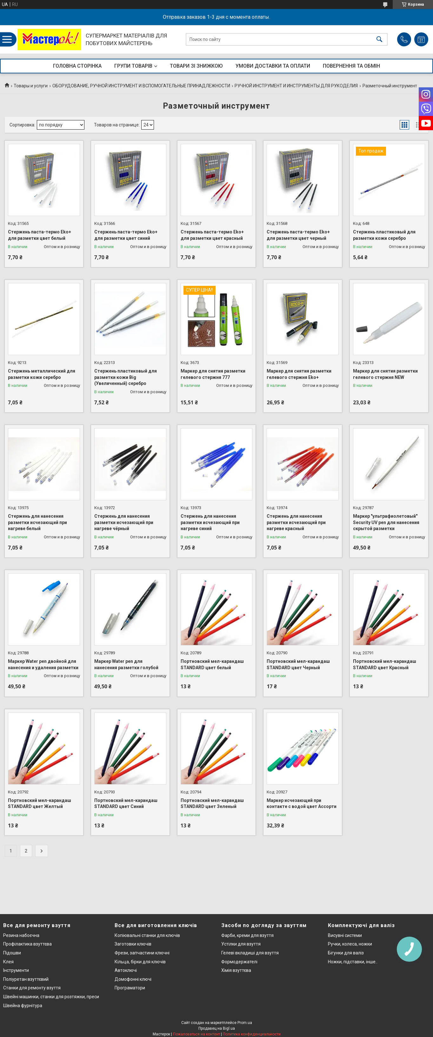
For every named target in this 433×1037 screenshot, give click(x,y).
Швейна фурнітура (22, 1005)
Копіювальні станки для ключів (147, 935)
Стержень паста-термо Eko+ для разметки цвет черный (298, 235)
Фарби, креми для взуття (247, 935)
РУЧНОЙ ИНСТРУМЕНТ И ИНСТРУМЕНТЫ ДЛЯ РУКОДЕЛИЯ (296, 85)
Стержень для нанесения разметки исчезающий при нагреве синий (210, 522)
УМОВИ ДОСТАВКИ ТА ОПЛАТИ (273, 66)
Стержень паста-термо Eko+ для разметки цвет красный (212, 235)
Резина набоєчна (21, 935)
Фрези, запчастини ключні (142, 952)
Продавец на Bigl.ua (216, 1028)
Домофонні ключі (133, 979)
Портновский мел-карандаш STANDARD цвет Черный (298, 664)
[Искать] (379, 39)
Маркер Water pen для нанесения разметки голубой (126, 664)
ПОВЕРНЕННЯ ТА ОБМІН (351, 66)
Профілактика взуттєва (27, 943)
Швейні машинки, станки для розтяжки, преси (51, 996)
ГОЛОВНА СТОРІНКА (77, 66)
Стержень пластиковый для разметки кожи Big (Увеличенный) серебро (125, 377)
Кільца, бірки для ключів (140, 961)
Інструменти (16, 970)
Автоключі (126, 970)
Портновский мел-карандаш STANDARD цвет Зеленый (212, 803)
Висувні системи (345, 935)
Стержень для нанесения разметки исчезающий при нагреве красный (296, 522)
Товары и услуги (31, 85)
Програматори (130, 987)
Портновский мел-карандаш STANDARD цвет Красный (384, 664)
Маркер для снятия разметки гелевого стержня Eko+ (299, 374)
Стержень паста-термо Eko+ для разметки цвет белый (39, 235)
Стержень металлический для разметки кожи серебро (41, 374)
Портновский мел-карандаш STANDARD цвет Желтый (39, 803)
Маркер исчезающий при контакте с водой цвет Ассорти (301, 803)
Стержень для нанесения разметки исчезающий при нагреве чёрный (123, 522)
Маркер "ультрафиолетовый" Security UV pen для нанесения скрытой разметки (386, 522)
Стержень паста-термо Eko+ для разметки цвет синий (125, 235)
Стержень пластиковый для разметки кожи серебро (384, 235)
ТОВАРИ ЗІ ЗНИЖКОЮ (196, 66)
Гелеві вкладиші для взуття (250, 952)
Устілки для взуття (241, 943)
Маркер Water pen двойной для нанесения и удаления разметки (43, 664)
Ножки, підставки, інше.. (352, 961)
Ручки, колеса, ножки (350, 943)
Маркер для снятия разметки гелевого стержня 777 (213, 374)
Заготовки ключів (133, 943)
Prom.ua (244, 1022)
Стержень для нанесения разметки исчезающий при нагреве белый (37, 522)
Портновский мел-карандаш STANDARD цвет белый (212, 664)
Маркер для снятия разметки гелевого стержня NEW (385, 374)
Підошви (12, 952)
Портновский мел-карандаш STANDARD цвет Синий (125, 803)
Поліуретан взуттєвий (26, 979)
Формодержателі (239, 961)
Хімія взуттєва (236, 970)
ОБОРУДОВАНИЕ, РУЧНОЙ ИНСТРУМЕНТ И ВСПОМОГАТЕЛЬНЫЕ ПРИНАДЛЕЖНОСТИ (141, 85)
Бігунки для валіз (346, 952)
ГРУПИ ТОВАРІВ (133, 66)
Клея (8, 961)
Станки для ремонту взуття (32, 987)
